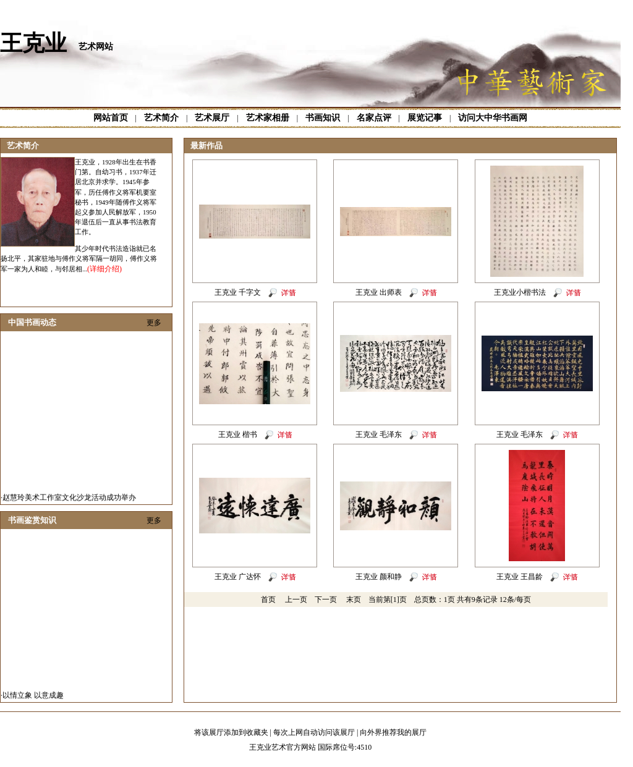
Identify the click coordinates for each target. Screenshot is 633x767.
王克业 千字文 (238, 292)
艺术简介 (161, 117)
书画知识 (322, 117)
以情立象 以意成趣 (33, 697)
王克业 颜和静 (378, 576)
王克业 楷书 (237, 434)
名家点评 (374, 117)
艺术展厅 (212, 117)
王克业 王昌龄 (519, 576)
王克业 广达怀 (238, 576)
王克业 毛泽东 (378, 434)
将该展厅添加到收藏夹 (231, 732)
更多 (154, 322)
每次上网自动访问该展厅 (314, 732)
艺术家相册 (267, 117)
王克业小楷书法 (520, 292)
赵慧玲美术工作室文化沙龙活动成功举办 (69, 500)
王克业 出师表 (378, 292)
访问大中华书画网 (492, 117)
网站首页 (110, 117)
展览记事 (424, 117)
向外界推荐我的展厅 (393, 732)
